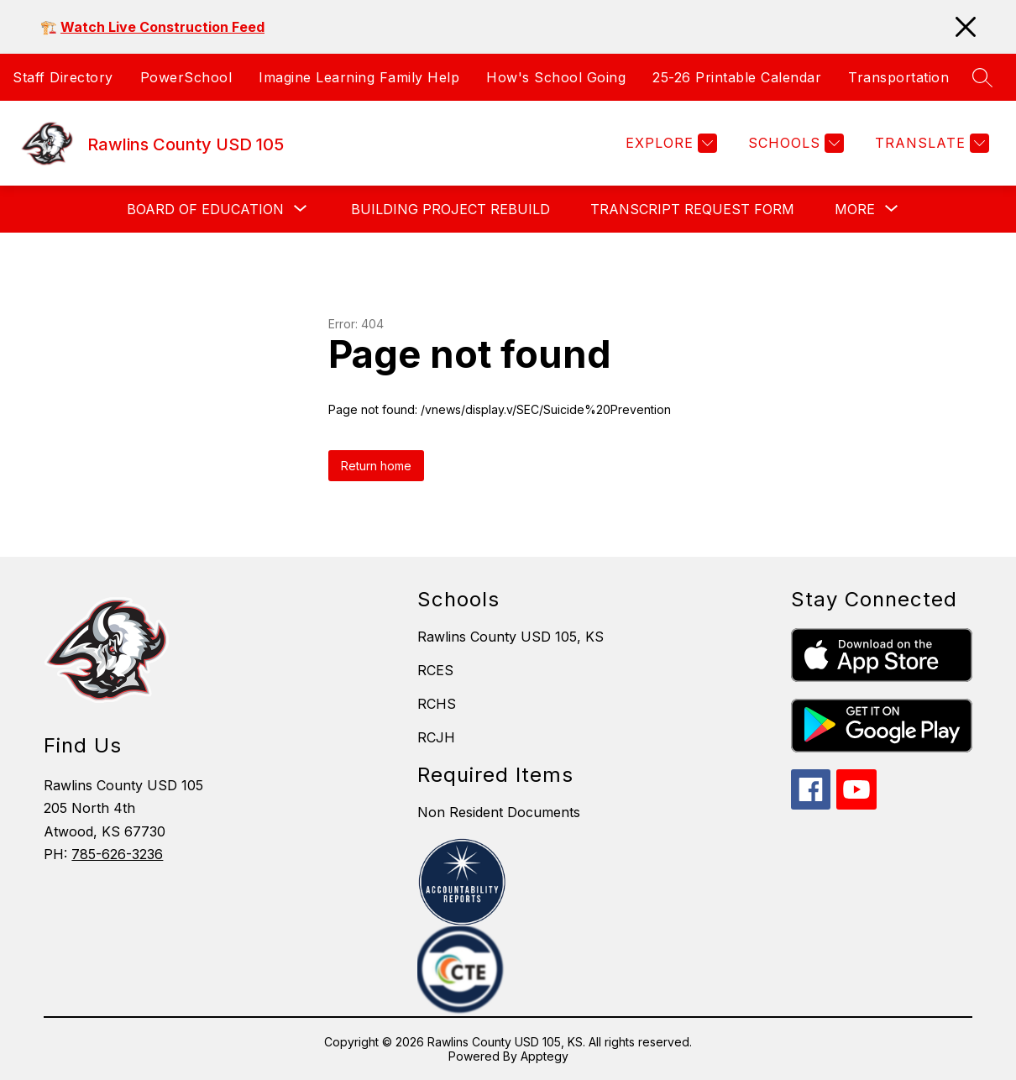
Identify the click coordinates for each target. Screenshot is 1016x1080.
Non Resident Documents (498, 812)
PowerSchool (186, 77)
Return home (376, 466)
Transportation (898, 77)
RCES (435, 670)
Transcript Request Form (692, 209)
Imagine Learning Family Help (359, 77)
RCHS (436, 703)
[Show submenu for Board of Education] (205, 209)
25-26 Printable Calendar (736, 77)
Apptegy (544, 1056)
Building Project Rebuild (450, 209)
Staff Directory (63, 77)
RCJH (436, 737)
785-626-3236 (117, 854)
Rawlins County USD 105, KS (510, 636)
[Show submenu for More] (855, 209)
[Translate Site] (930, 143)
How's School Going (556, 77)
